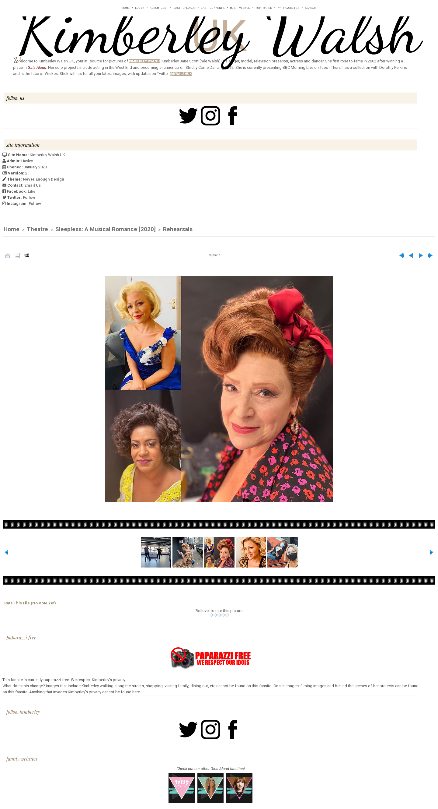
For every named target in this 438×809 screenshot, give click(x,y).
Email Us (32, 185)
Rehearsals (178, 229)
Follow (29, 197)
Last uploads (184, 8)
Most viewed (240, 8)
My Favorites (288, 8)
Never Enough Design (43, 179)
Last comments (212, 8)
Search (310, 8)
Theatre (37, 229)
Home (126, 8)
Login (139, 8)
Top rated (263, 8)
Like (32, 191)
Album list (159, 8)
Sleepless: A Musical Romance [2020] (105, 229)
